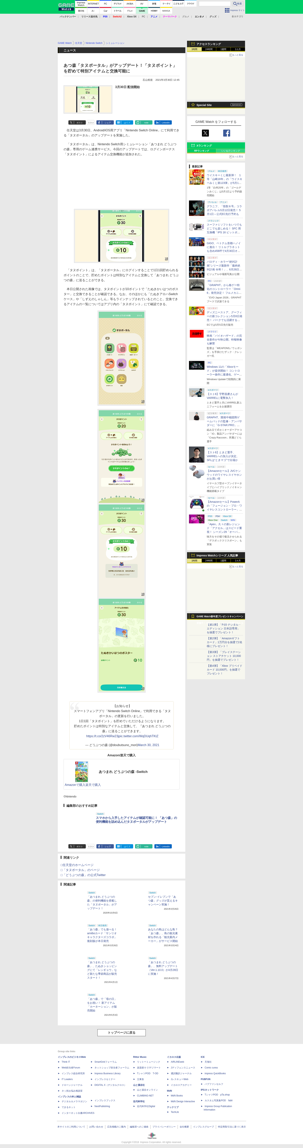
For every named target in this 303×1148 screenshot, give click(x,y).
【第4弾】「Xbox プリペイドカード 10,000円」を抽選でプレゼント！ (224, 669)
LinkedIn (166, 122)
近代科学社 (139, 1101)
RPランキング (201, 150)
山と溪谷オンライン (147, 1090)
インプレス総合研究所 (73, 1073)
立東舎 (140, 1079)
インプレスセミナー (104, 1079)
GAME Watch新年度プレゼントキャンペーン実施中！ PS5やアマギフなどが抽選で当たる (220, 617)
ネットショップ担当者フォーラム (111, 1067)
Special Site (204, 105)
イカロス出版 (174, 1057)
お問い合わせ (96, 1126)
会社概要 (184, 1126)
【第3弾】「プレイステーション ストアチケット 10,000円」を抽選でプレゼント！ (224, 655)
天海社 (208, 1062)
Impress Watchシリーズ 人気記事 (217, 555)
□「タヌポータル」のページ (80, 870)
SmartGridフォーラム (105, 1062)
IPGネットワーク (210, 1090)
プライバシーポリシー (164, 1126)
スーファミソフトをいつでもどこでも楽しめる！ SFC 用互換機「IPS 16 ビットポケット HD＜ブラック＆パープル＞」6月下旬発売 (224, 232)
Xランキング (204, 145)
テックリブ (173, 1107)
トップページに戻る (121, 1032)
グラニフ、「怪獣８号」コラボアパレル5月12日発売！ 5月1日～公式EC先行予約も (224, 210)
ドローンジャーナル (72, 1085)
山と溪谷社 (139, 1085)
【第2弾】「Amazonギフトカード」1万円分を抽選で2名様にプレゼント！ (224, 642)
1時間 (194, 49)
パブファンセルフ (214, 1084)
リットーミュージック (148, 1062)
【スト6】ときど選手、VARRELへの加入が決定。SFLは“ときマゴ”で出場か (223, 456)
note (146, 122)
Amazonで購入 (75, 784)
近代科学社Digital (146, 1106)
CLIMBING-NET (145, 1095)
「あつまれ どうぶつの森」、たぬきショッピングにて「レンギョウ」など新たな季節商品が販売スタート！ (102, 970)
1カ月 (238, 49)
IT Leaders (67, 1079)
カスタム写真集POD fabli (218, 1100)
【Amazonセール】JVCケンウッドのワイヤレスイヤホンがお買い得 (224, 474)
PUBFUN (205, 1079)
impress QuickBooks (215, 1073)
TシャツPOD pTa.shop (217, 1094)
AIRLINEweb (177, 1062)
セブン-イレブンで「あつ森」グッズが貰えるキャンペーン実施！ (163, 900)
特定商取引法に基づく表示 (232, 1126)
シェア (108, 122)
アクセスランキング (209, 44)
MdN (169, 1090)
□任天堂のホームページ (77, 865)
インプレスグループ (203, 1126)
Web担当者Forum (71, 1067)
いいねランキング (230, 150)
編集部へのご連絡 (139, 1126)
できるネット (69, 1107)
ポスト (80, 122)
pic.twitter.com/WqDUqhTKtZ (138, 736)
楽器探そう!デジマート (149, 1067)
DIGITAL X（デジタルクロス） (110, 1085)
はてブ (127, 122)
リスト (91, 122)
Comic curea (211, 1067)
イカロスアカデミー (181, 1085)
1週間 (223, 49)
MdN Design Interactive (183, 1101)
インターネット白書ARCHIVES (78, 1113)
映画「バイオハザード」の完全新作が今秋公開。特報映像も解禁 (224, 339)
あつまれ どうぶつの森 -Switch (123, 772)
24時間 (208, 49)
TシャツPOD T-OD (147, 1073)
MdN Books (177, 1095)
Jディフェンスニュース (183, 1067)
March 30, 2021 (148, 745)
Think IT (66, 1062)
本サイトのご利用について (71, 1126)
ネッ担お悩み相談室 (72, 1090)
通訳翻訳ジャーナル (181, 1073)
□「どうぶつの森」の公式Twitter (83, 875)
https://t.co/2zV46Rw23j (102, 736)
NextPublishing (102, 1106)
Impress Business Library (107, 1073)
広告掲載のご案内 (116, 1126)
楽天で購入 (93, 784)
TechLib (175, 1112)
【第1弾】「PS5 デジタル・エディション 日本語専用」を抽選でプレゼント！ (224, 628)
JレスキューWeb (179, 1079)
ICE (203, 1057)
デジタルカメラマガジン (74, 1101)
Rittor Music (139, 1057)
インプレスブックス (104, 1100)
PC (143, 16)
